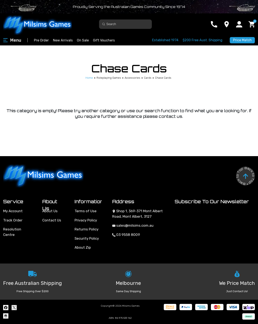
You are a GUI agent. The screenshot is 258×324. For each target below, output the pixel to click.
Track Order (12, 220)
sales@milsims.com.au (133, 225)
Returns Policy (86, 229)
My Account (13, 211)
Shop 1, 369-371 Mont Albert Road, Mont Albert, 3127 (137, 214)
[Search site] (103, 24)
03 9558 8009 (126, 235)
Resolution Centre (12, 232)
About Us (50, 211)
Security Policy (87, 238)
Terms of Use (86, 211)
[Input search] (125, 24)
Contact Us (51, 220)
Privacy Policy (86, 220)
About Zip (83, 247)
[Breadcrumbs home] (89, 77)
